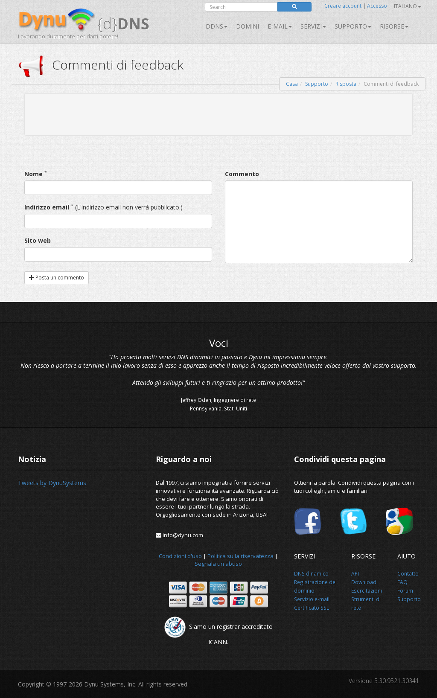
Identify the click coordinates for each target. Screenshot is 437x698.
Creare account (342, 5)
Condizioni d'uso (180, 556)
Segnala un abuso (218, 563)
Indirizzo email (46, 207)
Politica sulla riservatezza (240, 556)
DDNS (216, 26)
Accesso (377, 5)
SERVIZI (313, 26)
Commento (242, 174)
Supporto (353, 26)
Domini (247, 26)
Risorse (394, 26)
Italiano (407, 6)
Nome (33, 174)
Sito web (37, 240)
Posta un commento (56, 277)
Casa (292, 83)
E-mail (280, 26)
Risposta (345, 83)
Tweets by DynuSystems (52, 483)
